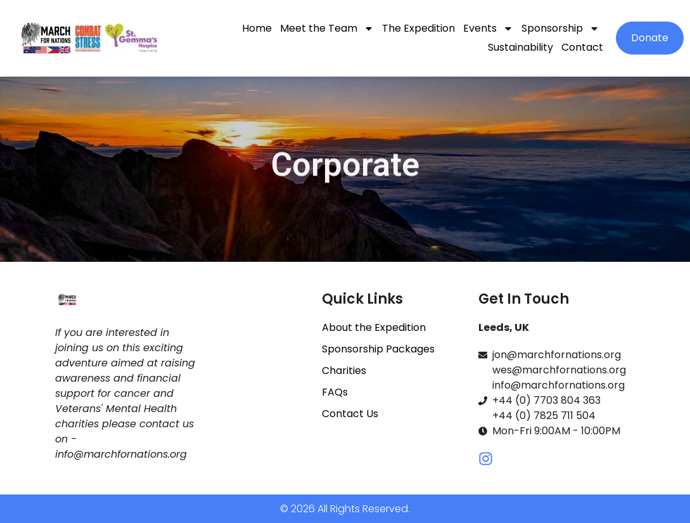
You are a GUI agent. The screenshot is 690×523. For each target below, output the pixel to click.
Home (257, 28)
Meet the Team (327, 28)
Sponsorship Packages (378, 349)
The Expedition (418, 28)
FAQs (335, 392)
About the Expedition (374, 327)
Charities (344, 370)
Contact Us (350, 413)
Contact (582, 47)
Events (488, 28)
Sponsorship (560, 28)
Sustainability (520, 47)
